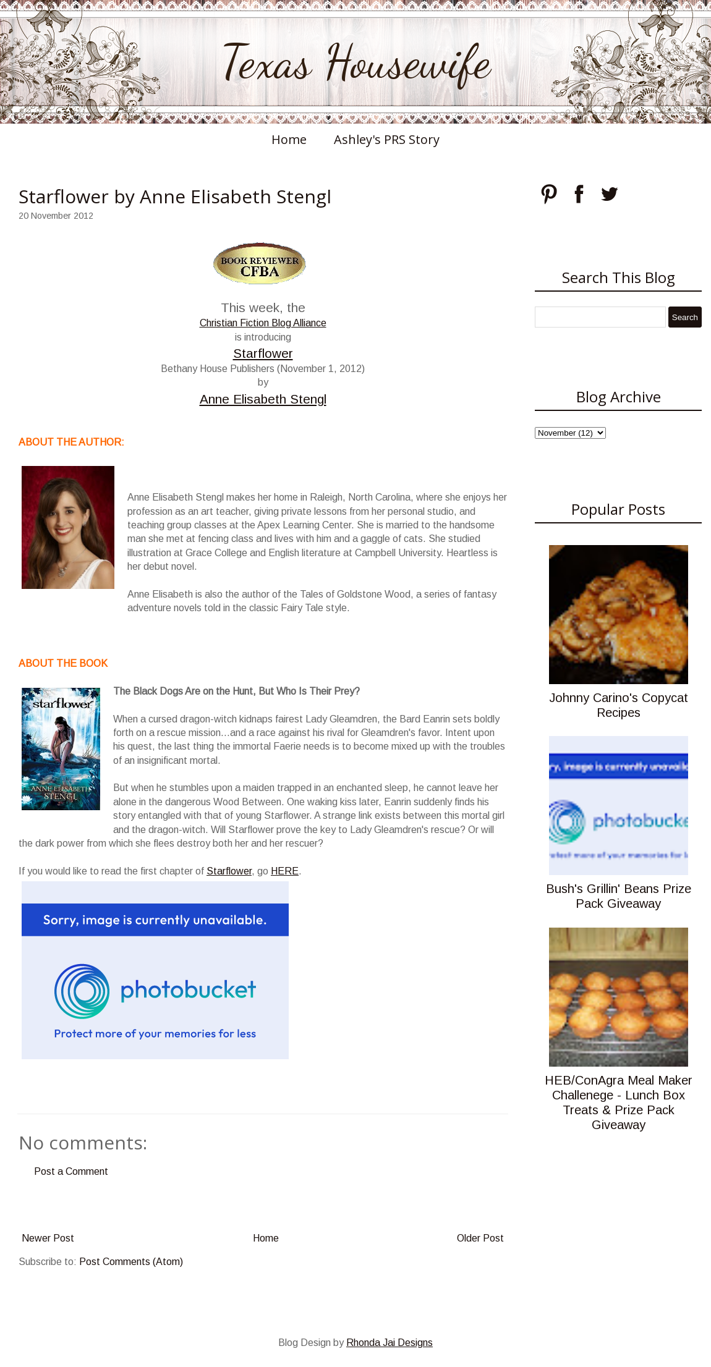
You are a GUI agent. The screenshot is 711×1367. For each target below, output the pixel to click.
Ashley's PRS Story (387, 139)
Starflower (263, 353)
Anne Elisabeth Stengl (263, 399)
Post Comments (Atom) (131, 1261)
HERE (285, 871)
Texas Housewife (355, 62)
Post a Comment (71, 1171)
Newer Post (48, 1238)
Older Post (480, 1238)
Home (289, 139)
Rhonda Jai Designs (389, 1342)
